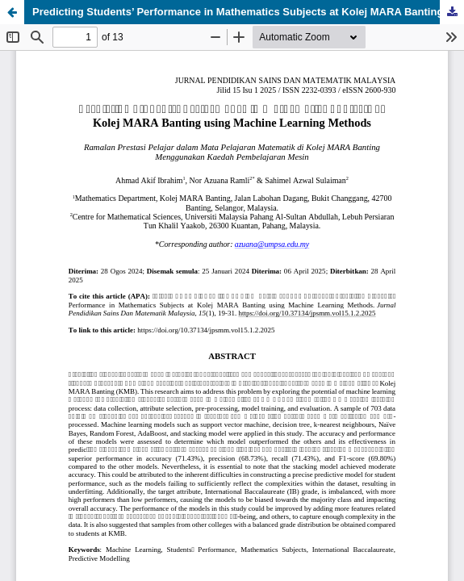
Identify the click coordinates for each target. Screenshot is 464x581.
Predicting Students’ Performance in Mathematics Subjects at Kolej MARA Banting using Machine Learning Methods (248, 12)
